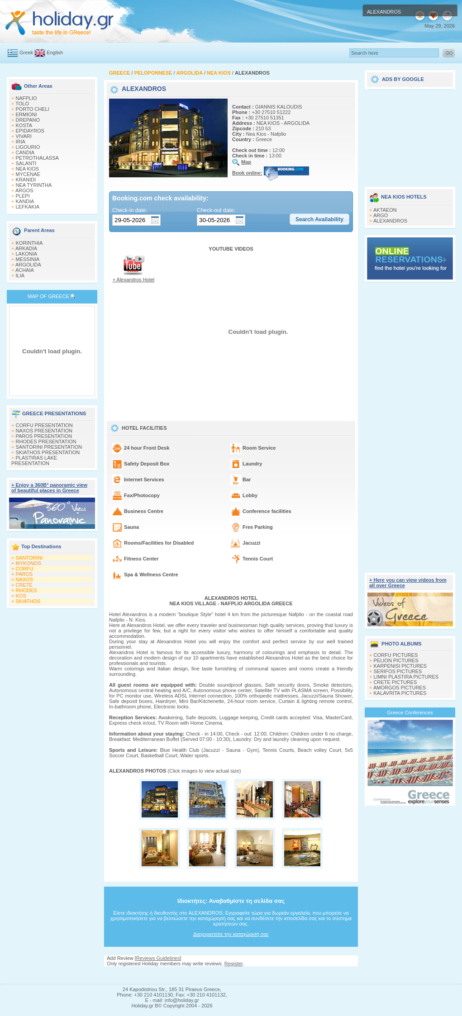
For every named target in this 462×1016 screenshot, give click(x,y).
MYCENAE (28, 174)
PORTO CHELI (32, 109)
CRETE (24, 585)
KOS (21, 595)
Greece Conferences (410, 712)
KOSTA (24, 125)
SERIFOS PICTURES (398, 671)
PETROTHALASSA (37, 158)
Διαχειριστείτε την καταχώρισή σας (231, 934)
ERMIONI (26, 114)
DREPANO (28, 120)
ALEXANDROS (390, 220)
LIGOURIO (28, 147)
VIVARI (24, 136)
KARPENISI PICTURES (400, 666)
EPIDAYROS (30, 130)
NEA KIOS (27, 168)
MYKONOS (28, 563)
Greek (26, 52)
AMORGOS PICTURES (399, 687)
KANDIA (25, 201)
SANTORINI (29, 557)
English (55, 52)
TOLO (22, 103)
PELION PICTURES (396, 660)
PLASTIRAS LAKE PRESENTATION (34, 460)
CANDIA (25, 152)
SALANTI (26, 163)
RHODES (26, 590)
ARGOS (24, 190)
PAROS (24, 574)
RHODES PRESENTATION (46, 441)
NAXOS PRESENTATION (44, 430)
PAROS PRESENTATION (44, 436)
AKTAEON (385, 210)
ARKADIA (26, 248)
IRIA (20, 141)
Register (233, 963)
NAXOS (24, 579)
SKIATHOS (28, 601)
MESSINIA (28, 259)
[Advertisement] (231, 975)
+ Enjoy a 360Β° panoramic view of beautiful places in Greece (49, 487)
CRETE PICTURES (395, 682)
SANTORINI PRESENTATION (49, 447)
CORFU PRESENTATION (44, 425)
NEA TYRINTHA (34, 185)
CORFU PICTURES (396, 655)
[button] (319, 219)
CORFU (24, 568)
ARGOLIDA (28, 264)
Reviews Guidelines (158, 958)
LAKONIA (27, 253)
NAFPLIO (26, 98)
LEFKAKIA (28, 206)
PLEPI (23, 196)
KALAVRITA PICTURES (400, 693)
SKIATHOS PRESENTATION (48, 452)
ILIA (20, 275)
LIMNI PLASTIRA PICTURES (406, 676)
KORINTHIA (29, 243)
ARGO (380, 215)
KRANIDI (26, 179)
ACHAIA (24, 270)
